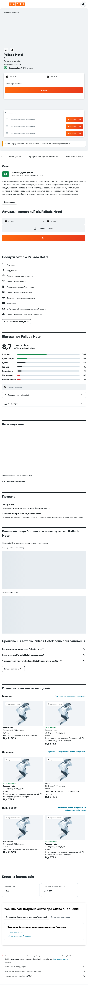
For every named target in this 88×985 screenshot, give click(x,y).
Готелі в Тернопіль (15, 889)
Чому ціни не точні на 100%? (45, 932)
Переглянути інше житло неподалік (70, 652)
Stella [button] (47, 740)
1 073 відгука (27, 68)
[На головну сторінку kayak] (17, 4)
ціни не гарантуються (60, 915)
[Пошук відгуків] (46, 387)
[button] (4, 4)
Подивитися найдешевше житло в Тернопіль (66, 708)
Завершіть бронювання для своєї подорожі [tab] (26, 873)
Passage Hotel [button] (51, 686)
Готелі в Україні (41, 946)
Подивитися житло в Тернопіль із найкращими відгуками (71, 765)
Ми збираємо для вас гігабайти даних (45, 927)
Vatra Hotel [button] (8, 684)
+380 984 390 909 (12, 64)
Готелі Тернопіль (57, 946)
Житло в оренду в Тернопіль (19, 892)
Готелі (17, 946)
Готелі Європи (28, 946)
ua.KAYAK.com (7, 946)
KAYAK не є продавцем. (45, 923)
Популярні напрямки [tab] (60, 873)
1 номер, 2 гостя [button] (14, 83)
